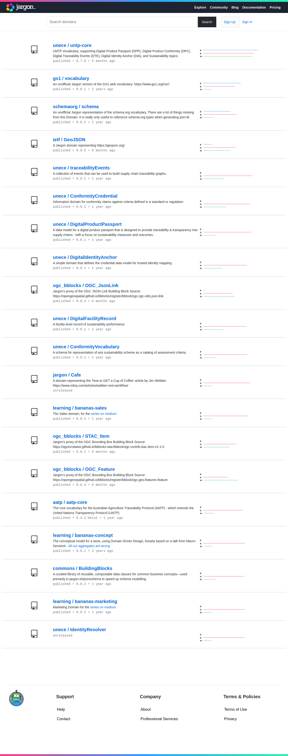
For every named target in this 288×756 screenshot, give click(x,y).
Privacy (230, 719)
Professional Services (159, 719)
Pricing (275, 7)
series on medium (104, 414)
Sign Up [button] (229, 22)
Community (219, 7)
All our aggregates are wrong (89, 546)
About (146, 709)
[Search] (122, 22)
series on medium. (103, 607)
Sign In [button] (247, 22)
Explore (200, 7)
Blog (235, 7)
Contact (63, 719)
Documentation (254, 7)
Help (61, 709)
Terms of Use (235, 709)
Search (207, 22)
